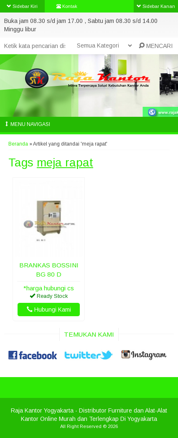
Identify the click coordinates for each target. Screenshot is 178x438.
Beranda (18, 144)
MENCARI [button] (156, 46)
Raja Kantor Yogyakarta (42, 410)
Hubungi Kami (49, 309)
